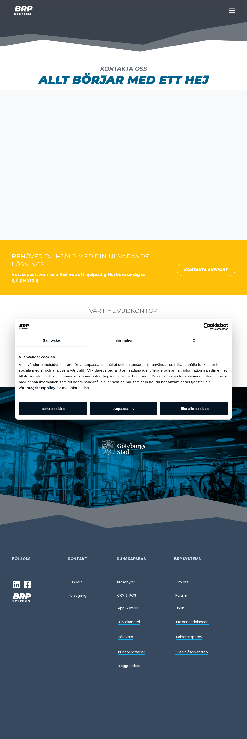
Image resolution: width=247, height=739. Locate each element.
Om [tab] (195, 340)
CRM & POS (126, 595)
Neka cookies (53, 409)
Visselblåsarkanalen (191, 652)
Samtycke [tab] (51, 340)
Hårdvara (125, 636)
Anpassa (123, 409)
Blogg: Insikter (129, 665)
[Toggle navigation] (232, 10)
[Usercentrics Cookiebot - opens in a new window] (207, 326)
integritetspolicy (40, 388)
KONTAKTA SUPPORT (206, 269)
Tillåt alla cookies (194, 409)
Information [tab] (123, 340)
